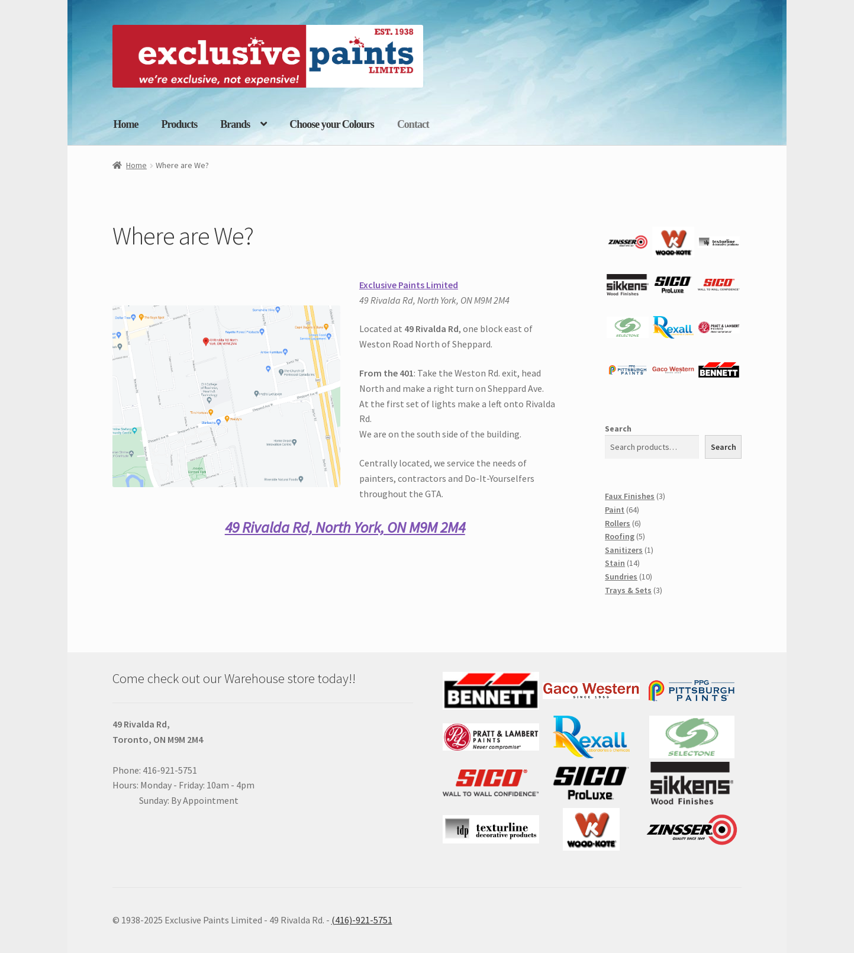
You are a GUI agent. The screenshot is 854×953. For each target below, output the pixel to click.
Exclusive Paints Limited (408, 285)
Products (179, 124)
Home (126, 124)
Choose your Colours (331, 124)
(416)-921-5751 (361, 920)
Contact (413, 124)
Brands (235, 124)
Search (618, 428)
